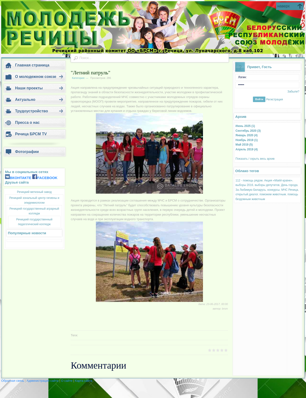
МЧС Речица (289, 189)
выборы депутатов (267, 185)
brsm (225, 308)
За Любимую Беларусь (250, 189)
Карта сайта (83, 380)
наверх (283, 6)
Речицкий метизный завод (34, 192)
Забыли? (293, 91)
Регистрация (274, 99)
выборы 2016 (244, 185)
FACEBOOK (47, 178)
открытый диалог (246, 194)
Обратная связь (12, 380)
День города (289, 185)
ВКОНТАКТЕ (20, 178)
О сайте (67, 380)
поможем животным (272, 194)
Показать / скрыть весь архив (254, 158)
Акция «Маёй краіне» (278, 180)
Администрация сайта (43, 380)
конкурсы (274, 189)
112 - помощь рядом (248, 180)
